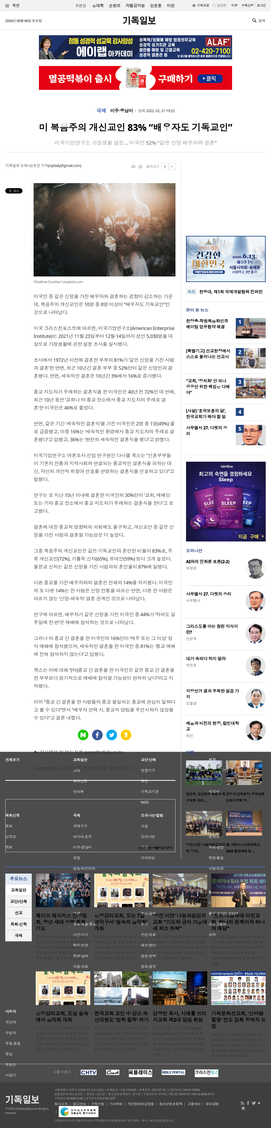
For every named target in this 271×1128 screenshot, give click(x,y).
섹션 (12, 5)
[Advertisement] (226, 196)
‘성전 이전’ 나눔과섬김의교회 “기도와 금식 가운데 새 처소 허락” (180, 922)
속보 (191, 292)
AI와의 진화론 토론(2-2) (207, 562)
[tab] (18, 890)
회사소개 (61, 1103)
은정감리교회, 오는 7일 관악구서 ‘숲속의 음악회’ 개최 (120, 922)
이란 (170, 5)
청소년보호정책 (170, 1103)
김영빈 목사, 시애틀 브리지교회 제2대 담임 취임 (179, 1016)
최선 (189, 735)
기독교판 (203, 5)
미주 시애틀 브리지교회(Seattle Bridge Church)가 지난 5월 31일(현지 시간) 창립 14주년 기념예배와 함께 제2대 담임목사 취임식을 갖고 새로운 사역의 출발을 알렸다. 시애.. (180, 1041)
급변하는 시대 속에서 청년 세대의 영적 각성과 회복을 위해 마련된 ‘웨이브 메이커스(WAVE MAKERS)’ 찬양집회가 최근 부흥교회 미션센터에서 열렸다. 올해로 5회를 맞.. (63, 947)
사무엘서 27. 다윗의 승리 (208, 594)
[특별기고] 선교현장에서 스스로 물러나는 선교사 (208, 354)
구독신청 (247, 5)
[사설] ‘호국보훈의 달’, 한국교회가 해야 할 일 (206, 414)
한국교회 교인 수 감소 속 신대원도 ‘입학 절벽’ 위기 (121, 1016)
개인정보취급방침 (141, 1103)
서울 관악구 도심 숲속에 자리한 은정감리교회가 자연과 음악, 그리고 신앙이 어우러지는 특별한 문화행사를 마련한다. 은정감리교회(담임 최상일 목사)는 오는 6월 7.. (63, 1039)
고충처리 (194, 1103)
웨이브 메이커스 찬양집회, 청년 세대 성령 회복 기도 (61, 922)
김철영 (191, 703)
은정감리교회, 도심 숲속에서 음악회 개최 (62, 1016)
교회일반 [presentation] (18, 890)
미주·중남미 (121, 110)
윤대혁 (97, 5)
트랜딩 (80, 5)
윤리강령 (212, 1103)
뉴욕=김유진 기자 (34, 165)
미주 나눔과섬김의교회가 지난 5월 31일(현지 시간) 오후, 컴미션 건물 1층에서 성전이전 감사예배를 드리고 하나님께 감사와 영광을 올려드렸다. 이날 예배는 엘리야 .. (180, 947)
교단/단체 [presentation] (18, 901)
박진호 (191, 665)
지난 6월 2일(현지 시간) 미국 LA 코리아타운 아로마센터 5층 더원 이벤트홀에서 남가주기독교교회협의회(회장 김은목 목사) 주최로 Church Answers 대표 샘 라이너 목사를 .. (238, 950)
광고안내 (79, 1103)
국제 (101, 110)
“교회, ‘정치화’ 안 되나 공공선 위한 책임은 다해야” (208, 386)
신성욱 (191, 638)
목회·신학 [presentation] (18, 924)
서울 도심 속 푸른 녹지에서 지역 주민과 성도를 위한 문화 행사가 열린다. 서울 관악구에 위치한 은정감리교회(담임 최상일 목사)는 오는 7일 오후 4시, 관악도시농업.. (121, 947)
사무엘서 (193, 600)
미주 (234, 5)
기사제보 (116, 1103)
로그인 (261, 5)
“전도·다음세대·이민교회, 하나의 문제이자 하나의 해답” (238, 922)
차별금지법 (135, 5)
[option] (206, 783)
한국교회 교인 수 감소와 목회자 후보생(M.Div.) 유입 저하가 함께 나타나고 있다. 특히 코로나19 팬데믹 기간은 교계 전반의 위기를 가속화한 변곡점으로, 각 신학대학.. (121, 1039)
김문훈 (155, 5)
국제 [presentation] (18, 935)
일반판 (221, 5)
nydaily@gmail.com (64, 165)
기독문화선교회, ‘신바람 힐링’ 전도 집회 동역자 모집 (238, 1020)
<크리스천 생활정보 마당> (155, 848)
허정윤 (191, 568)
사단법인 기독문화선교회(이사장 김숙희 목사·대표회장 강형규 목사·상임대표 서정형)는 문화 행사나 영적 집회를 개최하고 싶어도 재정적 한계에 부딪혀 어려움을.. (238, 1045)
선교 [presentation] (18, 912)
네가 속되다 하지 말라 (206, 659)
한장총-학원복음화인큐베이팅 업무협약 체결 (207, 324)
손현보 (114, 5)
